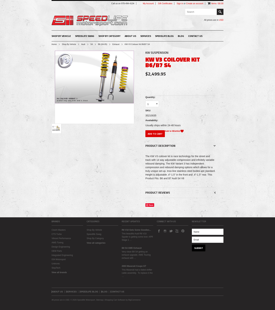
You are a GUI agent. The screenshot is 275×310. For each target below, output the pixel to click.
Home (54, 44)
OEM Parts (57, 251)
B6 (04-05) (102, 44)
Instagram (165, 231)
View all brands (59, 272)
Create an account (194, 3)
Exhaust (115, 44)
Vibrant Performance (61, 238)
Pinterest (183, 231)
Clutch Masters (59, 230)
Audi (83, 44)
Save (151, 205)
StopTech (56, 268)
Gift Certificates (165, 3)
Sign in (180, 3)
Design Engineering (61, 247)
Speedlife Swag (84, 36)
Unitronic (56, 263)
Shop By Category (109, 36)
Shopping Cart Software (115, 300)
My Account (148, 3)
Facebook (159, 231)
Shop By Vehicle (61, 36)
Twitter (171, 231)
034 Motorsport (59, 259)
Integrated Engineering (62, 255)
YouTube (177, 231)
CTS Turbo (57, 234)
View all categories (96, 243)
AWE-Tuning (57, 242)
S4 (91, 44)
